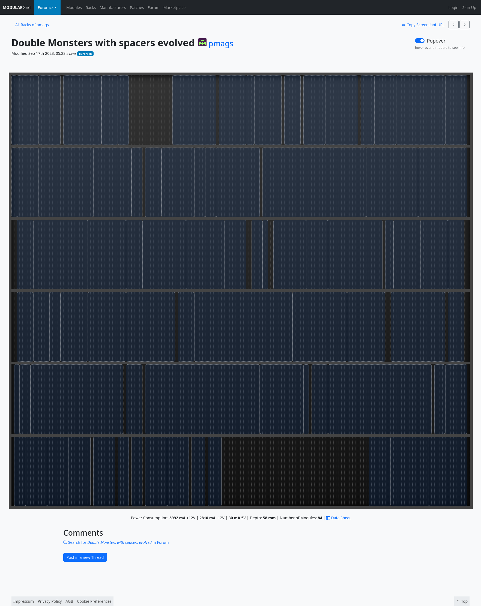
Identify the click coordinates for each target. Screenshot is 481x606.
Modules (74, 7)
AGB (69, 601)
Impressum (23, 601)
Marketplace (174, 7)
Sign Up (469, 7)
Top (462, 601)
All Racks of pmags (32, 24)
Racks (91, 7)
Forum (153, 7)
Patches (137, 7)
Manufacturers (113, 7)
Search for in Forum (116, 542)
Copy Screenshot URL (423, 24)
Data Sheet (338, 517)
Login (454, 7)
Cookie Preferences (94, 601)
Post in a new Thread (85, 557)
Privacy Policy (50, 601)
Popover (436, 40)
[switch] (420, 40)
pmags (220, 43)
